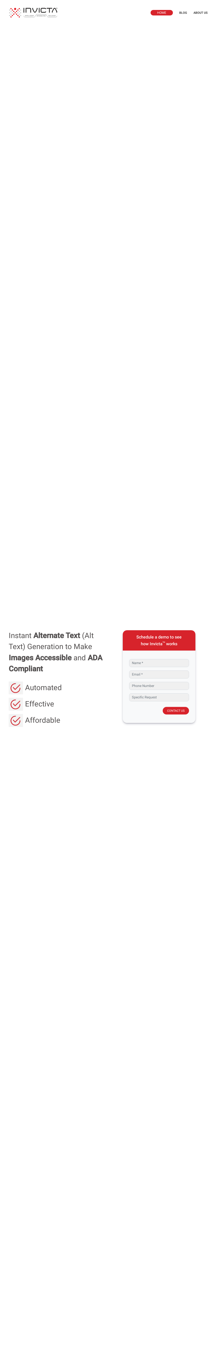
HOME (161, 13)
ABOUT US (200, 12)
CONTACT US (176, 710)
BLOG (183, 12)
